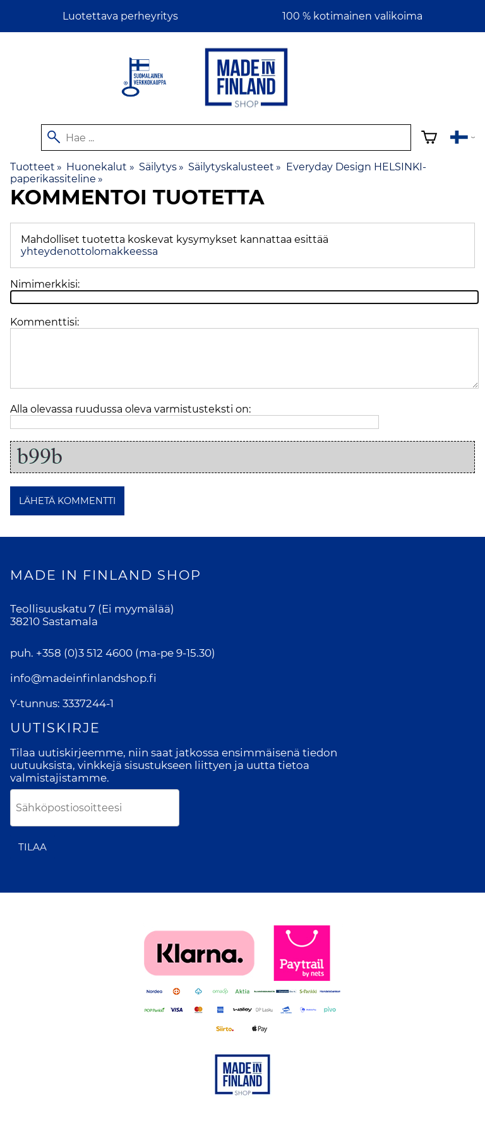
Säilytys (161, 167)
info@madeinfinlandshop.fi (83, 678)
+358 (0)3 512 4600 (84, 653)
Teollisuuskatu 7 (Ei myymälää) (92, 608)
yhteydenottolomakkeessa (89, 251)
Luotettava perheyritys (120, 16)
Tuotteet (36, 167)
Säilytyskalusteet (234, 167)
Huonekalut (100, 167)
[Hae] (226, 137)
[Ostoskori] (429, 139)
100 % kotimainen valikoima (352, 16)
